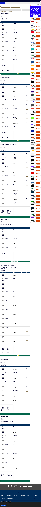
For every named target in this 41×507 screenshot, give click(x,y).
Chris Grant (14, 432)
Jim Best (14, 441)
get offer (38, 22)
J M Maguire (14, 46)
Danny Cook (14, 203)
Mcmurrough (14, 247)
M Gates (14, 288)
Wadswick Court (15, 59)
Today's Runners (35, 495)
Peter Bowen (14, 114)
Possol (13, 327)
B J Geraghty (14, 37)
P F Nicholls (14, 56)
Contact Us (2, 494)
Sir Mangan (14, 399)
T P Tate (14, 29)
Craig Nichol (14, 122)
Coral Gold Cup (22, 494)
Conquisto (14, 175)
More (13, 30)
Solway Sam (14, 278)
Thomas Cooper (15, 199)
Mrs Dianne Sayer (15, 468)
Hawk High (14, 23)
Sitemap (1, 499)
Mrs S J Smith (14, 172)
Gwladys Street (15, 336)
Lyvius (13, 90)
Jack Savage (14, 323)
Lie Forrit (14, 229)
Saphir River (14, 99)
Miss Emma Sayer (15, 118)
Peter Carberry (14, 287)
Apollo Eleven (14, 444)
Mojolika (14, 126)
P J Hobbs (14, 154)
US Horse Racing (2, 495)
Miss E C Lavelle (15, 275)
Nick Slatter (14, 341)
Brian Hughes (14, 176)
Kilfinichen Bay (15, 309)
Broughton (14, 50)
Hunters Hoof (14, 426)
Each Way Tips (28, 495)
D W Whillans (14, 306)
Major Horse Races (35, 494)
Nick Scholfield (14, 55)
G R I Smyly (14, 96)
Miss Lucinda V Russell (15, 123)
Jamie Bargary (14, 234)
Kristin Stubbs (14, 459)
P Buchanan (14, 189)
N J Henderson (15, 38)
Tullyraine (14, 318)
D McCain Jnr (14, 47)
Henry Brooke (14, 185)
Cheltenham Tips (29, 494)
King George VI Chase (23, 495)
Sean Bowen (14, 296)
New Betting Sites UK (9, 494)
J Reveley (14, 467)
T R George (14, 181)
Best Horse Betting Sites (9, 495)
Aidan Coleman (15, 109)
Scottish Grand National (16, 494)
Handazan (14, 41)
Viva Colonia (14, 202)
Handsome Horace (15, 462)
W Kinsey (14, 337)
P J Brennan (14, 400)
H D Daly (14, 105)
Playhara (14, 291)
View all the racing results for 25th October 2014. (6, 11)
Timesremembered (15, 390)
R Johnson (14, 373)
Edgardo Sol (14, 157)
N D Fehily (14, 440)
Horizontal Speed (15, 372)
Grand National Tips (29, 498)
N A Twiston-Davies (15, 235)
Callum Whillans (15, 305)
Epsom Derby (15, 495)
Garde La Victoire (15, 32)
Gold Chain (14, 117)
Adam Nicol (14, 449)
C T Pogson (14, 378)
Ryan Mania (14, 382)
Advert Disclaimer (39, 4)
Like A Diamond (15, 453)
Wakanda (14, 381)
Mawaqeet (14, 340)
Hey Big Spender (15, 238)
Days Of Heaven (15, 435)
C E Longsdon (14, 87)
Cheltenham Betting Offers (10, 498)
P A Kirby (14, 450)
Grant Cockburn (15, 100)
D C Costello (14, 28)
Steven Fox (14, 332)
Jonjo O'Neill (14, 244)
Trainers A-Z (35, 498)
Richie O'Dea (14, 274)
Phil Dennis (14, 314)
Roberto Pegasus (15, 108)
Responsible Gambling (3, 498)
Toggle (40, 1)
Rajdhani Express (15, 193)
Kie (13, 184)
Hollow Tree (14, 300)
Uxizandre (14, 166)
